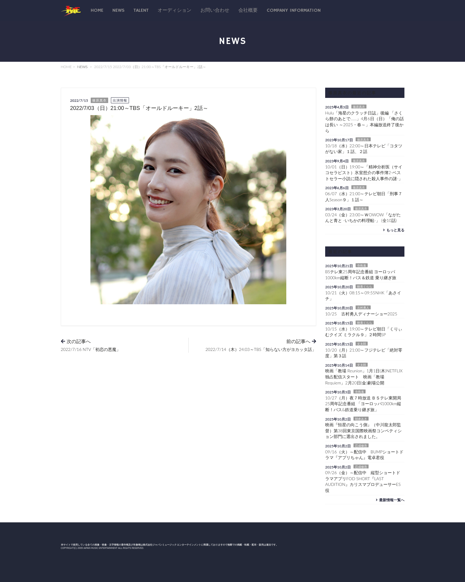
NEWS (82, 66)
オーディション (174, 11)
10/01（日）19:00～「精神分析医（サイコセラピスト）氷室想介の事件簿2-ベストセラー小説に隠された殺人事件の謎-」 (364, 172)
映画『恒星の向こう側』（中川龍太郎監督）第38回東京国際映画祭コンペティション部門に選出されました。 (363, 430)
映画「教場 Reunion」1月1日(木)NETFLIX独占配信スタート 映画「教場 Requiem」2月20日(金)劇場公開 (364, 376)
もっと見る (393, 230)
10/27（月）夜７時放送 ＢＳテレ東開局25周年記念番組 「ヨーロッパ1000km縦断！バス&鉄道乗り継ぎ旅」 (363, 403)
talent (141, 11)
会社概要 (248, 11)
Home (97, 11)
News (118, 11)
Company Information (294, 11)
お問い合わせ (214, 11)
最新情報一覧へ (389, 500)
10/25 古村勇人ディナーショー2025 (361, 313)
